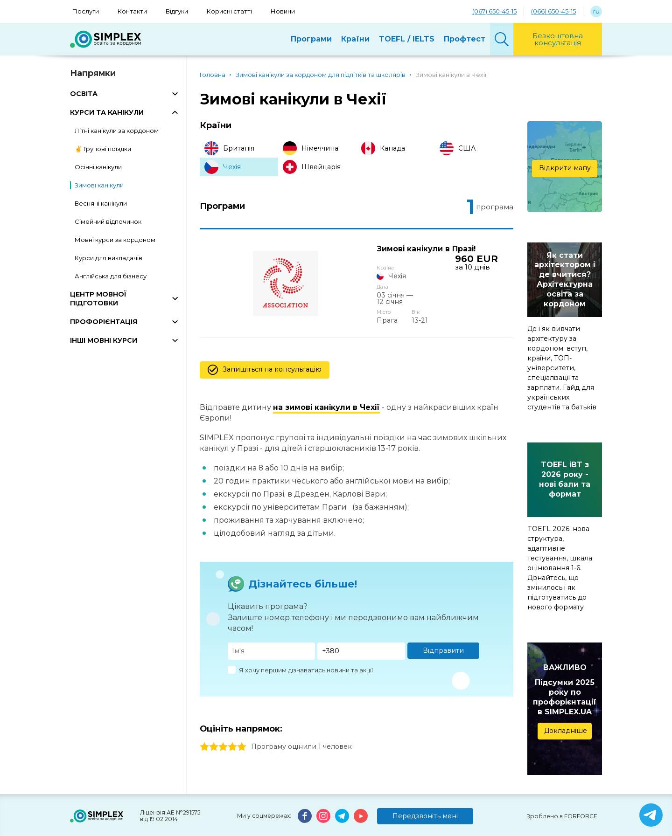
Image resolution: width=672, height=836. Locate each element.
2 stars (213, 730)
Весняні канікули (101, 203)
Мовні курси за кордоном (115, 239)
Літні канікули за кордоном (117, 130)
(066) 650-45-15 (553, 11)
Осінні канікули (98, 167)
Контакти (132, 11)
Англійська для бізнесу (111, 276)
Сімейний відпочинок (108, 221)
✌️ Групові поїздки (103, 148)
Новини (283, 11)
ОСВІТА (84, 94)
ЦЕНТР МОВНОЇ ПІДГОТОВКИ (98, 298)
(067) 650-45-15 (494, 11)
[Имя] (271, 634)
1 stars (204, 730)
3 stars (223, 730)
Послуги (85, 11)
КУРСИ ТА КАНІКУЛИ (107, 112)
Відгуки (177, 11)
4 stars (232, 730)
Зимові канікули (99, 185)
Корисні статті (229, 11)
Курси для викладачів (108, 258)
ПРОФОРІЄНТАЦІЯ (103, 322)
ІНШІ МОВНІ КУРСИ (103, 340)
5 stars (241, 730)
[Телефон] (361, 634)
